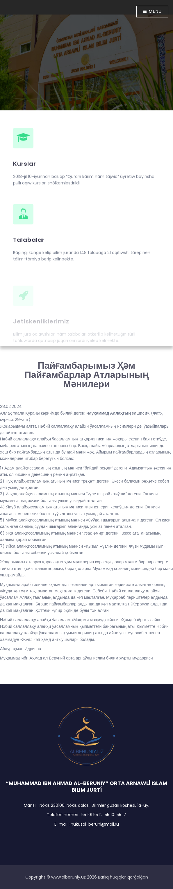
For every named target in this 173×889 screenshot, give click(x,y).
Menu (152, 11)
